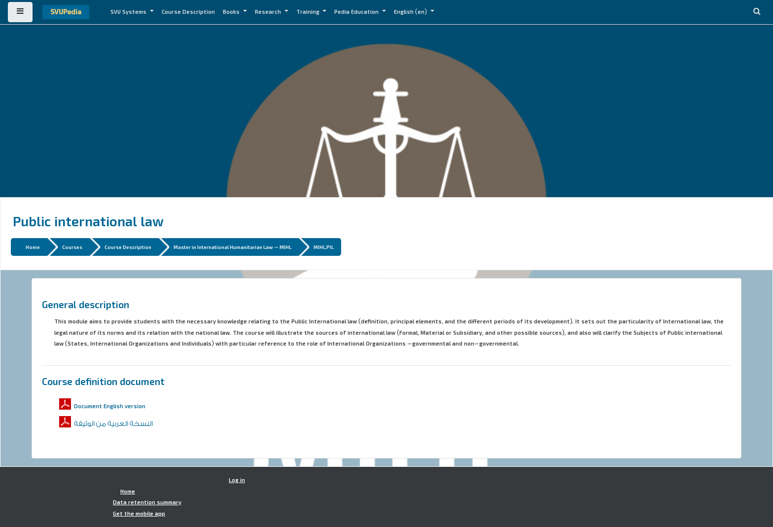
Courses (72, 246)
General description (85, 304)
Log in (237, 480)
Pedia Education (357, 12)
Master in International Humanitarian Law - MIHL (232, 246)
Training (308, 12)
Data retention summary (147, 502)
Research (268, 12)
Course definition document (103, 381)
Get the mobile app (139, 514)
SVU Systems (129, 12)
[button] (756, 12)
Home (33, 246)
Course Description (188, 12)
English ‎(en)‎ (411, 12)
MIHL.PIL (324, 246)
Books (232, 12)
